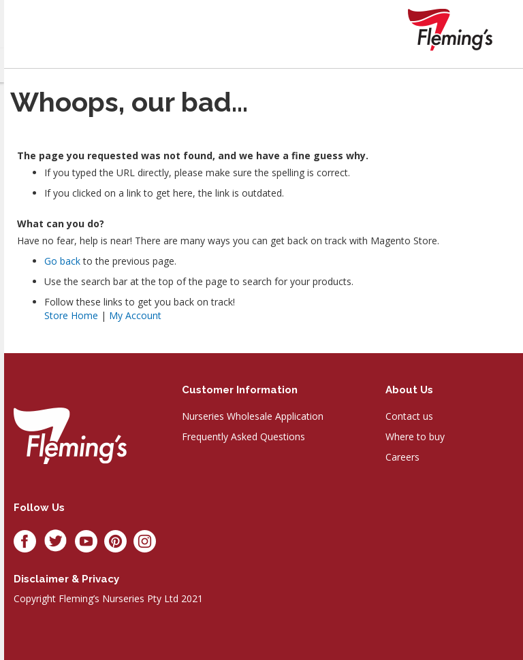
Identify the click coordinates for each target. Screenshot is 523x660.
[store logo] (450, 29)
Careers (402, 456)
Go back (62, 260)
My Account (135, 315)
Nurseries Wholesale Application (252, 416)
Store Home (71, 315)
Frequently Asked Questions (243, 436)
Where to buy (415, 436)
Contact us (409, 416)
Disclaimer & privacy (66, 579)
